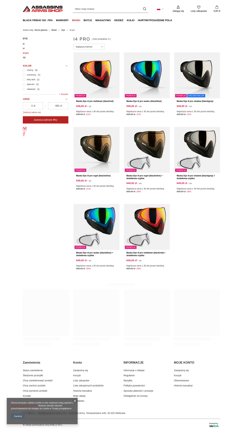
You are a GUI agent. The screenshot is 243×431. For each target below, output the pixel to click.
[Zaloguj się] (178, 9)
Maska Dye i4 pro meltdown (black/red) (94, 101)
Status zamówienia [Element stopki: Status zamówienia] (33, 370)
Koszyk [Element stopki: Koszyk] (77, 375)
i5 (23, 44)
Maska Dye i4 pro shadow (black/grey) (195, 101)
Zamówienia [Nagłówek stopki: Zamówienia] (31, 362)
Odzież (118, 20)
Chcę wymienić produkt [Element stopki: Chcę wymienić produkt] (35, 390)
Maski (76, 20)
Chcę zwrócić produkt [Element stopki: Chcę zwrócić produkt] (34, 385)
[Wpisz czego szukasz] (110, 9)
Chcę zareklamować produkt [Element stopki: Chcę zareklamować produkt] (38, 380)
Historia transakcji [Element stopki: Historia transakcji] (82, 390)
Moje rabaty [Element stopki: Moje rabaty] (79, 396)
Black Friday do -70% (38, 20)
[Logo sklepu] (42, 9)
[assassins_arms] (25, 130)
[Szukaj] (144, 9)
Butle (88, 20)
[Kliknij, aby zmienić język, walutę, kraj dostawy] (160, 9)
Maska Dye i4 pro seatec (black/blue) (144, 101)
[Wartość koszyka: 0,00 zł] (217, 9)
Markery (62, 20)
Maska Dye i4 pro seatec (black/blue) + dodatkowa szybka (94, 254)
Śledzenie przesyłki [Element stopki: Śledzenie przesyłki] (33, 375)
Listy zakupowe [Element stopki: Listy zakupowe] (81, 380)
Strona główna (40, 30)
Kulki (130, 20)
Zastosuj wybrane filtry (45, 119)
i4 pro (26, 53)
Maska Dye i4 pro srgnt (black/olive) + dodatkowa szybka (144, 177)
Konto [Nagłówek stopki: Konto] (77, 362)
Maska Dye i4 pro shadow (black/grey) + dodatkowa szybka (196, 177)
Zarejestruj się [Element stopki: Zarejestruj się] (80, 370)
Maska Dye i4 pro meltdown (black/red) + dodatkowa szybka (146, 254)
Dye (63, 30)
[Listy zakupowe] (199, 9)
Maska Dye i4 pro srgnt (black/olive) (93, 176)
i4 (23, 48)
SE (24, 57)
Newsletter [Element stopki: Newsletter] (78, 401)
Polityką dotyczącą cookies (24, 405)
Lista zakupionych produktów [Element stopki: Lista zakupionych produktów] (88, 385)
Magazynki (103, 20)
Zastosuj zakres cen (32, 112)
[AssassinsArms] (24, 135)
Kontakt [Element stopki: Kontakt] (27, 396)
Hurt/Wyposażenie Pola (155, 20)
